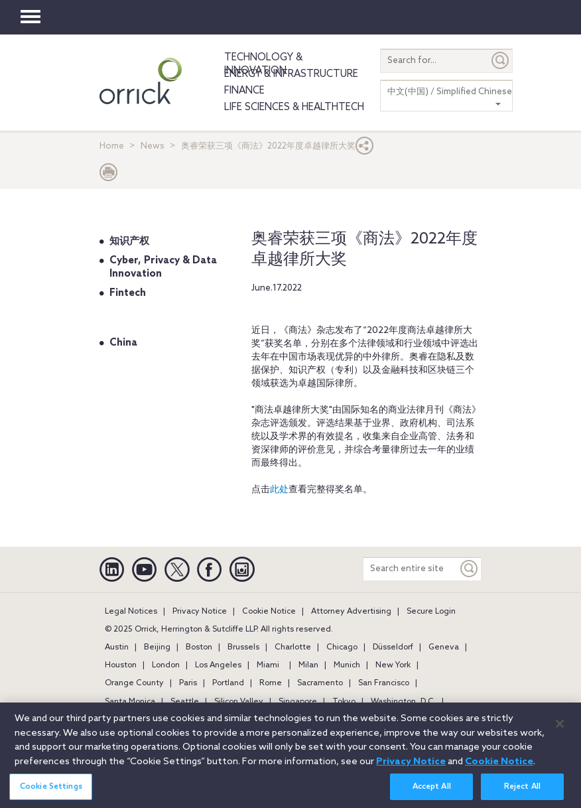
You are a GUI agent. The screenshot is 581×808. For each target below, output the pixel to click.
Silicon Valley (238, 702)
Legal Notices (131, 611)
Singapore (298, 702)
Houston (121, 665)
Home (111, 146)
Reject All (522, 793)
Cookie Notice (269, 611)
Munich (347, 665)
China (123, 343)
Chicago (341, 647)
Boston (199, 647)
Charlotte (293, 647)
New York (393, 665)
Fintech (127, 293)
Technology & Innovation (263, 64)
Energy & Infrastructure (291, 74)
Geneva (443, 647)
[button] (364, 149)
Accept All (432, 793)
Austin (117, 647)
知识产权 (129, 241)
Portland (228, 683)
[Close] (559, 729)
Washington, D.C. (403, 702)
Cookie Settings (51, 793)
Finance (244, 91)
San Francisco (383, 683)
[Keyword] (470, 569)
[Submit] (501, 60)
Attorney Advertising (351, 611)
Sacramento (320, 683)
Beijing (157, 647)
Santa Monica (130, 702)
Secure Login (431, 611)
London (166, 665)
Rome (270, 683)
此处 (279, 490)
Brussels (243, 647)
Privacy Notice (199, 611)
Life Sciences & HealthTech (294, 107)
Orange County (134, 683)
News (152, 146)
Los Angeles (218, 665)
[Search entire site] (410, 569)
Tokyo (343, 702)
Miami (268, 665)
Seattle (184, 702)
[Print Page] (108, 175)
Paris (188, 683)
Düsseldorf (393, 647)
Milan (308, 665)
